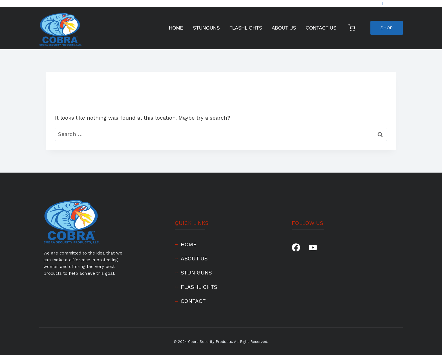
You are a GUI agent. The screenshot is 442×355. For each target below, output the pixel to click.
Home (176, 28)
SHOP (387, 27)
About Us (284, 28)
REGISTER (393, 3)
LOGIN (375, 3)
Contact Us (321, 28)
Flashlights (245, 28)
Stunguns (206, 28)
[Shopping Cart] (353, 27)
